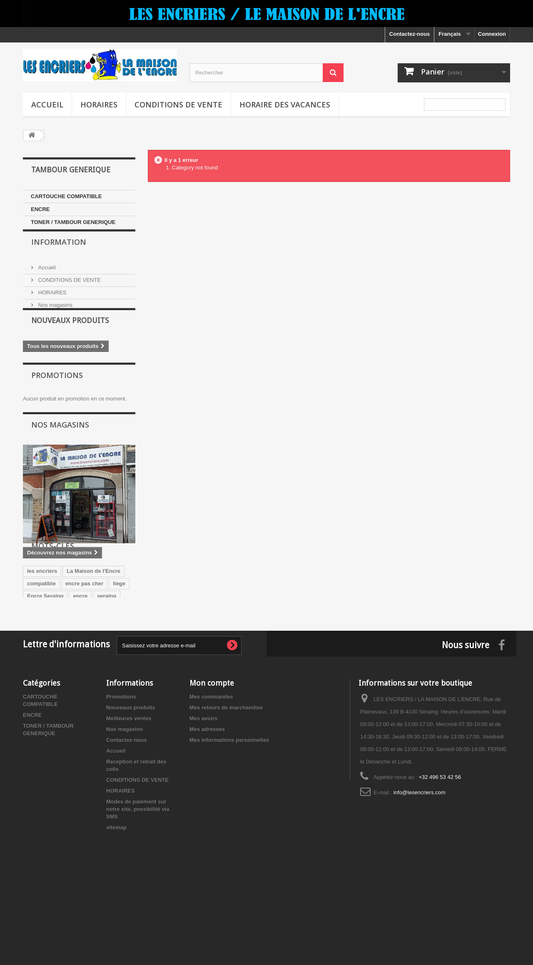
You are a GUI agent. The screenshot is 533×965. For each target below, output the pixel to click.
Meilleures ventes (128, 803)
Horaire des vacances (284, 104)
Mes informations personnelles (229, 825)
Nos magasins (54, 314)
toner (74, 675)
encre (80, 662)
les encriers (42, 637)
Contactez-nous (409, 34)
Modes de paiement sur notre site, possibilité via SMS (137, 894)
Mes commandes (211, 781)
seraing (106, 662)
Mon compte (211, 768)
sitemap (116, 912)
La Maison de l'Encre (93, 637)
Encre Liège (42, 675)
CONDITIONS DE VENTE (178, 104)
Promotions (57, 401)
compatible (41, 650)
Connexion (492, 34)
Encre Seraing (45, 662)
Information (58, 254)
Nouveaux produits (70, 345)
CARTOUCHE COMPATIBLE (66, 196)
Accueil (47, 104)
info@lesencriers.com (420, 877)
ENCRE (40, 209)
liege (119, 650)
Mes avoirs (203, 803)
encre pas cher (84, 650)
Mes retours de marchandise (226, 792)
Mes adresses (207, 814)
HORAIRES (98, 104)
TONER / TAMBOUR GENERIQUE (73, 222)
